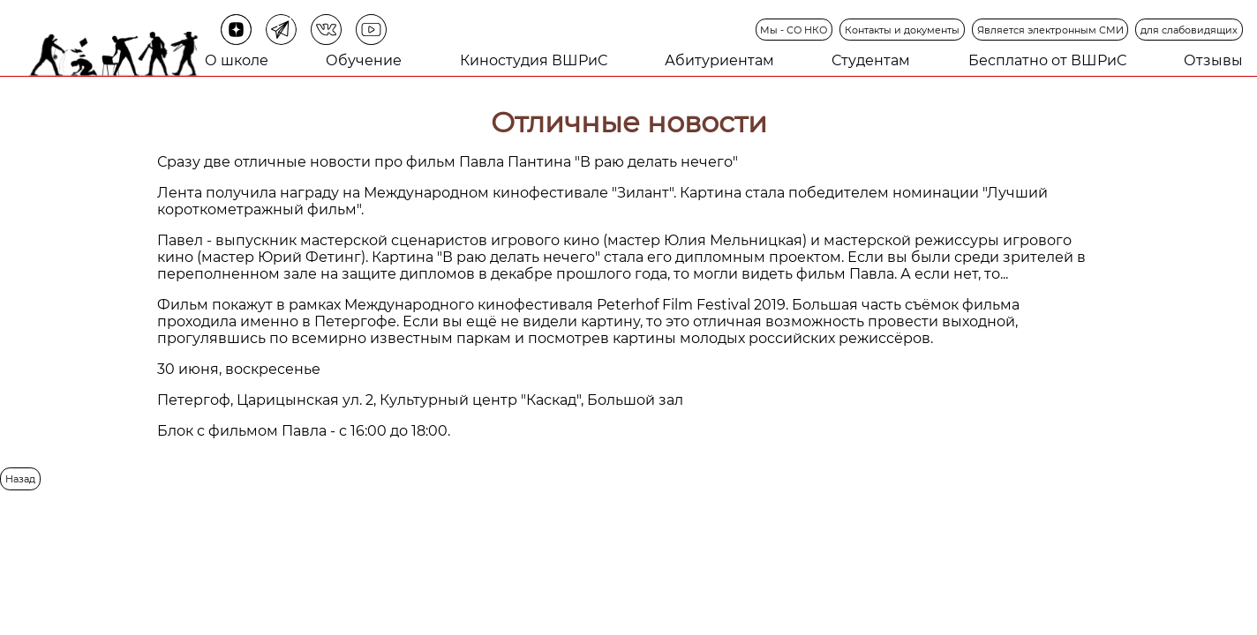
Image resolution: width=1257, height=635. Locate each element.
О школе (236, 60)
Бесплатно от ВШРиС (1047, 60)
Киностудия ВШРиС (533, 60)
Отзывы (1213, 60)
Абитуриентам (719, 60)
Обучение (364, 60)
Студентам (871, 60)
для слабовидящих (1189, 30)
